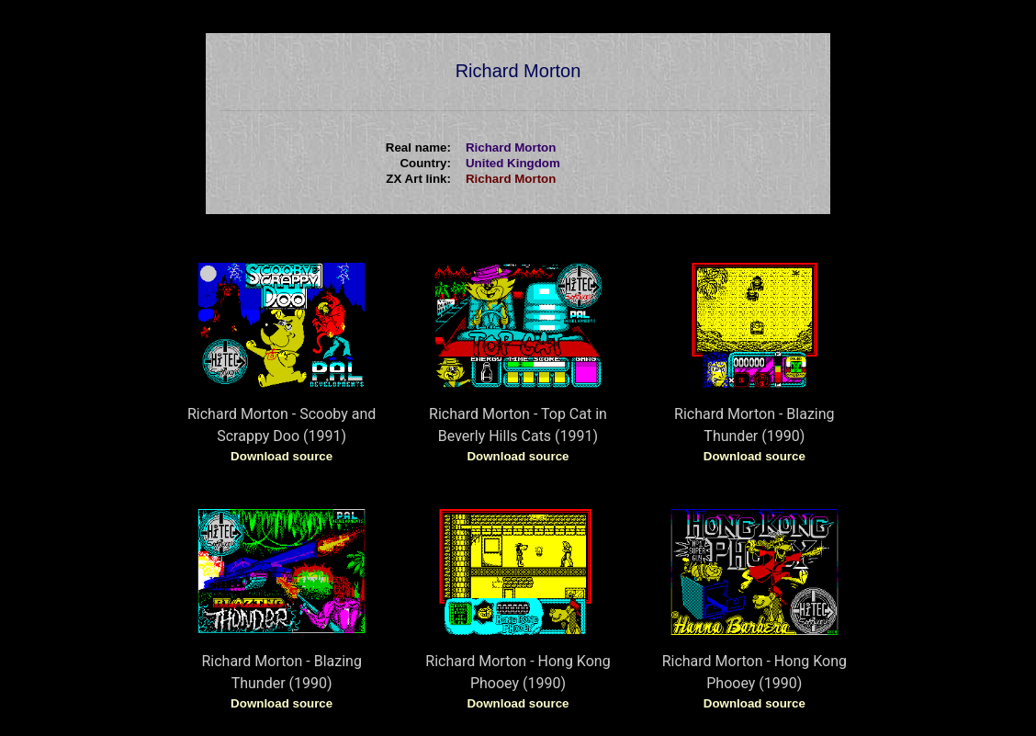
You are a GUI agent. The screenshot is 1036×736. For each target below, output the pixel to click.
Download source (281, 456)
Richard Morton (511, 179)
